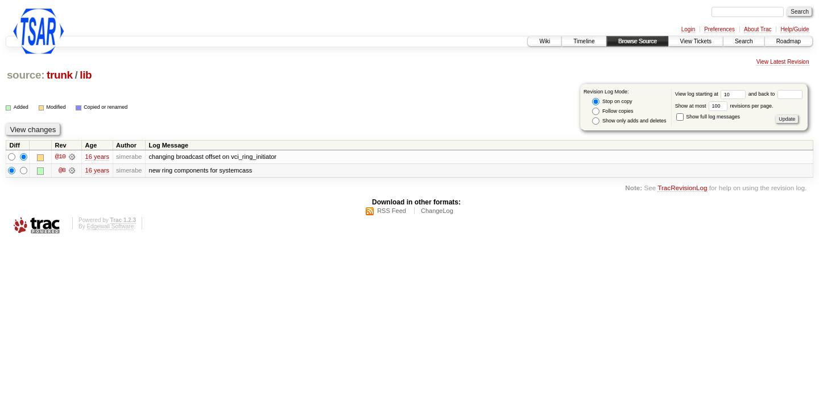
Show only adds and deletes (629, 121)
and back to (775, 94)
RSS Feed (391, 210)
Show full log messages (708, 117)
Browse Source (637, 41)
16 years (97, 157)
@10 (60, 157)
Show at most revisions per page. (724, 106)
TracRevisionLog (682, 188)
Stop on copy (612, 101)
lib (86, 75)
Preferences (719, 29)
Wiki (544, 41)
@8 (62, 170)
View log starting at (711, 94)
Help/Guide (794, 29)
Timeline (583, 41)
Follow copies (612, 111)
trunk (60, 75)
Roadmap (788, 41)
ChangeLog (437, 210)
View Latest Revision (782, 62)
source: (25, 75)
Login (688, 29)
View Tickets (696, 41)
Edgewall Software (110, 226)
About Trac (757, 29)
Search (744, 41)
